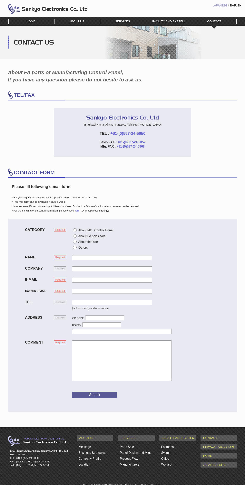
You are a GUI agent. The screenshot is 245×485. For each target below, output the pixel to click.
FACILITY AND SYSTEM (168, 21)
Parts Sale (126, 445)
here (77, 210)
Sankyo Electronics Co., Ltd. (14, 9)
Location (84, 461)
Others (83, 247)
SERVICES (122, 21)
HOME (30, 21)
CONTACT (209, 437)
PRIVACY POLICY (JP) (216, 445)
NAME (30, 257)
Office (165, 456)
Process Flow (129, 456)
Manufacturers (129, 461)
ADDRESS (33, 317)
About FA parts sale (91, 236)
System (166, 451)
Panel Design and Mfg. (135, 451)
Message (85, 445)
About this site (88, 241)
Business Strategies (92, 451)
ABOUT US (76, 21)
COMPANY (34, 268)
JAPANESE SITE (212, 461)
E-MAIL (31, 280)
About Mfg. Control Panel (95, 230)
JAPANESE (220, 5)
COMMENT (34, 342)
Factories (167, 445)
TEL (28, 302)
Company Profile (89, 456)
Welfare (166, 461)
